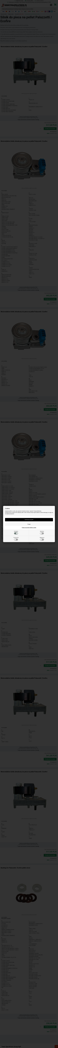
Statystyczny (42, 539)
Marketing (42, 532)
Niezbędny (16, 532)
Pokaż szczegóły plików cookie (29, 527)
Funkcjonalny (16, 539)
